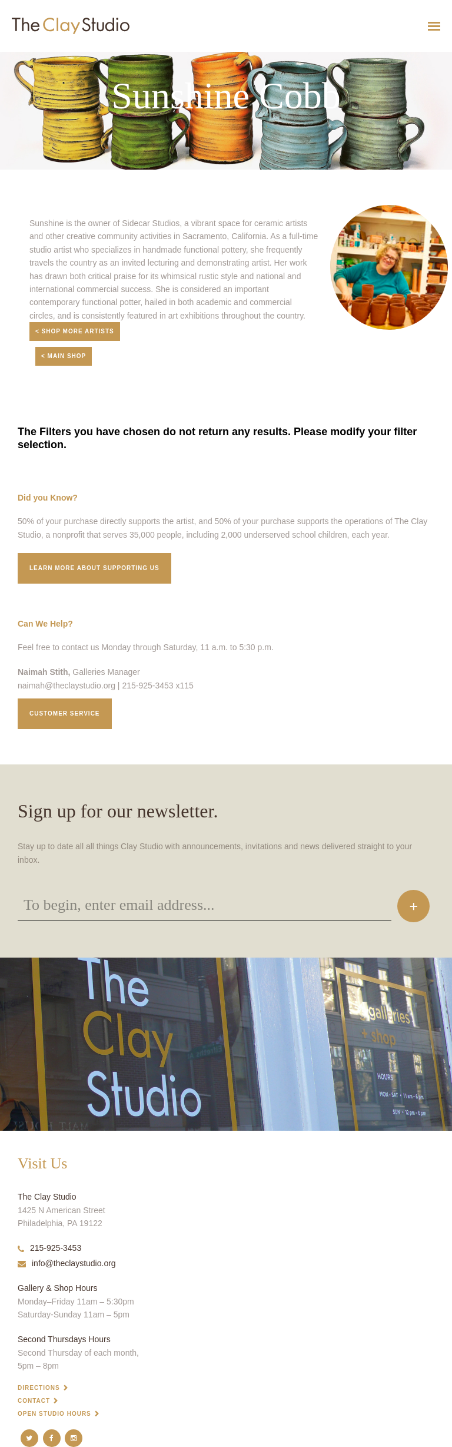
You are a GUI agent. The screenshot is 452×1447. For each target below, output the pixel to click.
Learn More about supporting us (94, 568)
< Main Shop (63, 356)
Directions (39, 1388)
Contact (34, 1401)
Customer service (64, 713)
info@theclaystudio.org (67, 1263)
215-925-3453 (49, 1248)
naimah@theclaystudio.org (66, 685)
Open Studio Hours (54, 1413)
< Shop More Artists (74, 331)
